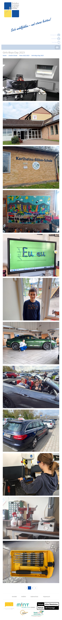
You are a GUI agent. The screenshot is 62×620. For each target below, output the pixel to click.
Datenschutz (34, 596)
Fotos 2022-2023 (24, 55)
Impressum (46, 596)
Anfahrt (23, 596)
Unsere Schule (13, 55)
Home (5, 55)
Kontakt (14, 596)
